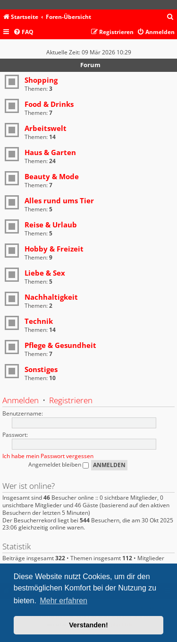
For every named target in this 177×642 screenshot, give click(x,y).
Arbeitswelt (46, 128)
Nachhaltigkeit (51, 297)
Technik (39, 321)
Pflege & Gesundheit (60, 345)
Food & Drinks (49, 104)
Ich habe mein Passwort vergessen (47, 456)
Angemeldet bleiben (58, 464)
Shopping (41, 80)
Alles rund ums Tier (59, 200)
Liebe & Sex (45, 273)
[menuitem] (170, 17)
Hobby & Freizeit (54, 248)
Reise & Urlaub (51, 224)
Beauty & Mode (52, 176)
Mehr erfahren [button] (63, 601)
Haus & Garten (50, 152)
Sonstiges (41, 369)
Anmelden (20, 400)
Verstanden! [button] (88, 625)
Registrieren (71, 400)
